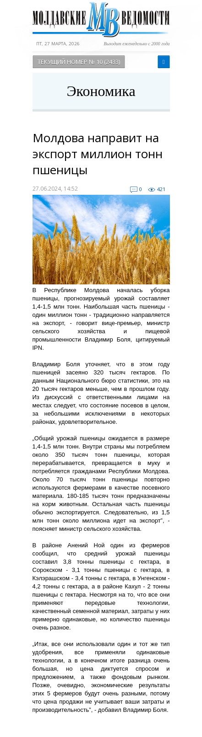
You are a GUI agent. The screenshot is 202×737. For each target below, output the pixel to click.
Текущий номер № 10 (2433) (79, 62)
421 (161, 189)
